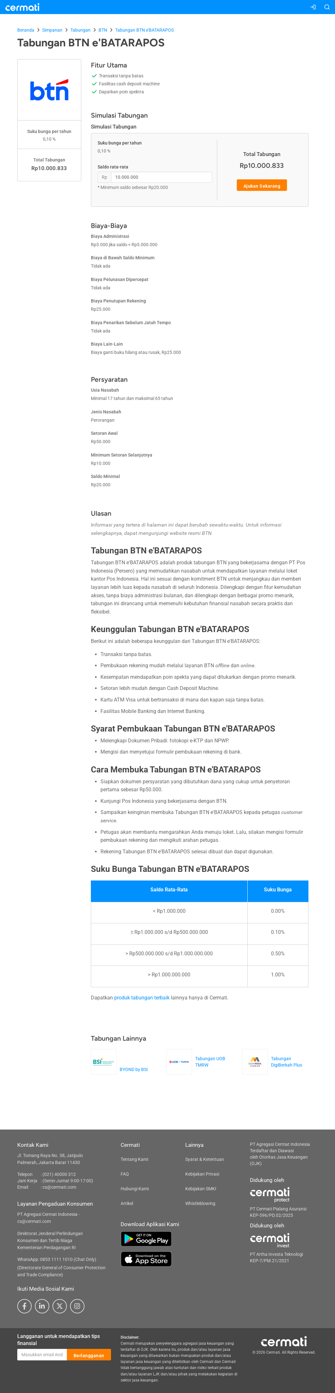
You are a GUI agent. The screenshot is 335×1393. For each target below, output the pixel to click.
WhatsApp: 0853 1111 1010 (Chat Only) (56, 1259)
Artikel (127, 1203)
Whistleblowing (200, 1203)
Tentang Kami (134, 1159)
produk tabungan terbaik (142, 998)
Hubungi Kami (135, 1188)
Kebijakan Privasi (202, 1174)
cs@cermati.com (59, 1187)
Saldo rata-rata (113, 166)
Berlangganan (89, 1355)
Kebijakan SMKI (200, 1188)
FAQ (125, 1174)
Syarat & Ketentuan (204, 1159)
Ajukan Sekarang (262, 185)
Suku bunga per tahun (120, 142)
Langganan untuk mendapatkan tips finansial (58, 1340)
